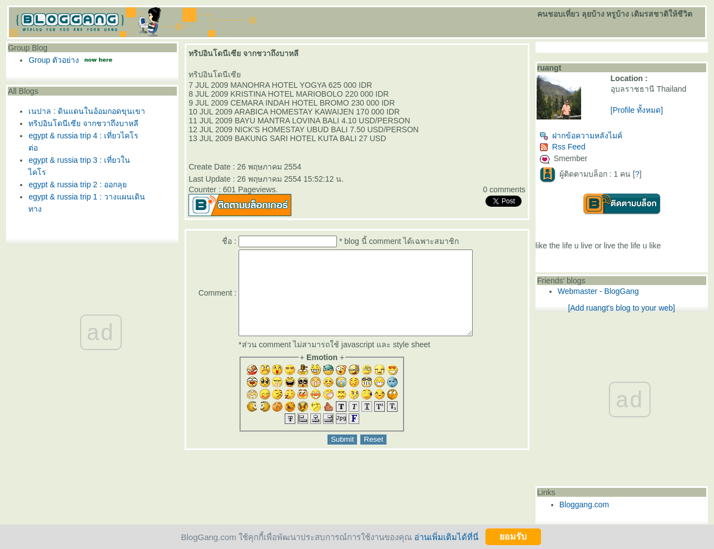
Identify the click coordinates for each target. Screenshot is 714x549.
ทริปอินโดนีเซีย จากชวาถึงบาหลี (83, 123)
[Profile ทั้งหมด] (637, 110)
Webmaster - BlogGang (598, 291)
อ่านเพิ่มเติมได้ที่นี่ (446, 536)
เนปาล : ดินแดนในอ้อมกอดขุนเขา (86, 111)
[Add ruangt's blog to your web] (621, 307)
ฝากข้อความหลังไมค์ (580, 135)
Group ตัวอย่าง (53, 60)
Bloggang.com (584, 504)
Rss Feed (562, 146)
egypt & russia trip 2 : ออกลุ (77, 184)
